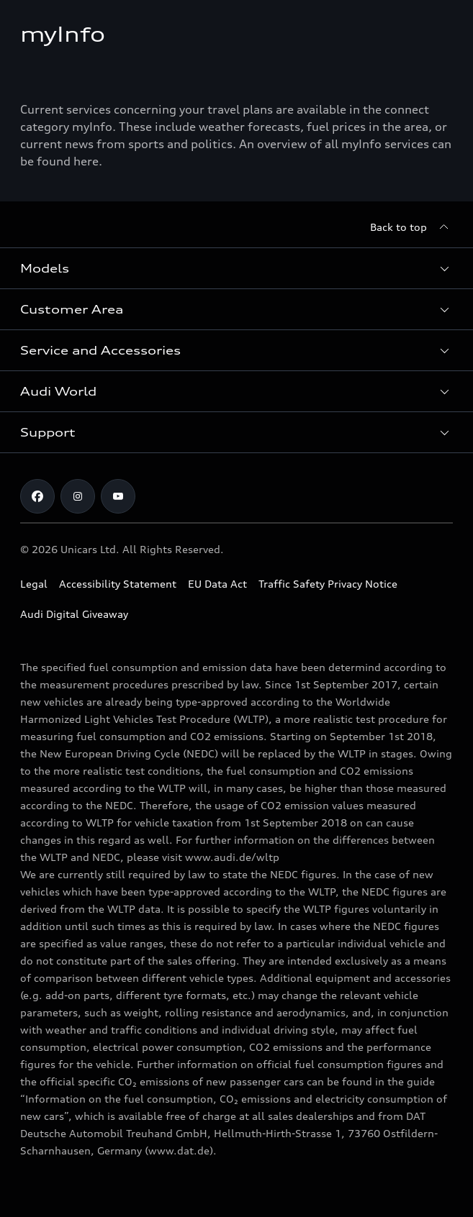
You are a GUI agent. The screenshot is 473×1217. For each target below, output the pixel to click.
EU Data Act (217, 584)
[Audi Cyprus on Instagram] (77, 496)
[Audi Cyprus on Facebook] (37, 496)
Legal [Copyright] (34, 584)
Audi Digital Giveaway (74, 614)
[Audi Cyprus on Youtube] (118, 496)
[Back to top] (411, 227)
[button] (236, 268)
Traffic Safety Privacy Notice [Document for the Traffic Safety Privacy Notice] (327, 584)
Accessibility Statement (117, 584)
